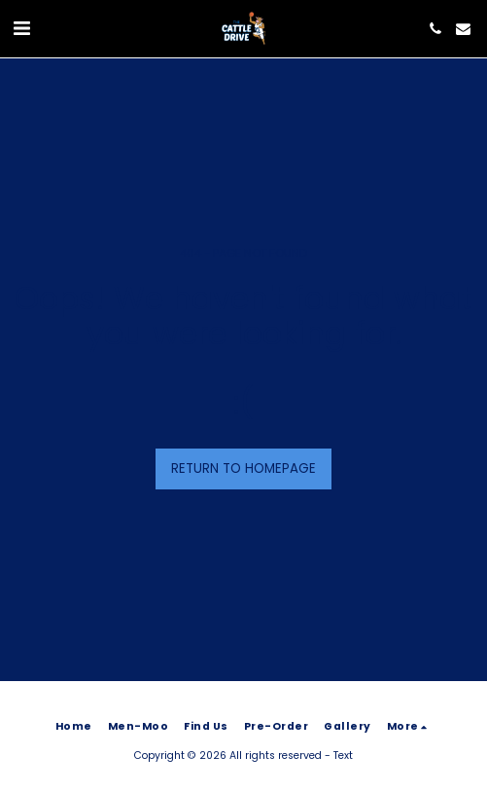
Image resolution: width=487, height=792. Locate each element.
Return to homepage (243, 468)
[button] (21, 28)
